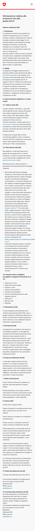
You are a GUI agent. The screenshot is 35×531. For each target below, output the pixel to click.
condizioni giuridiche (11, 75)
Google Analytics (10, 208)
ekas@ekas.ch (7, 488)
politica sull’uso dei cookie (11, 160)
